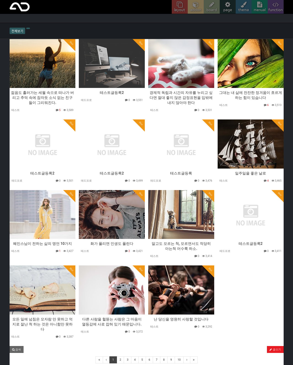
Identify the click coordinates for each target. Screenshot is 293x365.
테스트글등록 (181, 173)
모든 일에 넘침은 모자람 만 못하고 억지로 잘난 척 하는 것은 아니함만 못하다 (42, 324)
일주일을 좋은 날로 (250, 173)
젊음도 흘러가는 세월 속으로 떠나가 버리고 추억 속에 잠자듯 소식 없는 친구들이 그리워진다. (42, 97)
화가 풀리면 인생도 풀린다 (111, 243)
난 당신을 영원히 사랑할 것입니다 (181, 319)
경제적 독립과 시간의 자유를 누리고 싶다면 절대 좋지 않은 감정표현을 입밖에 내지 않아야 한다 (181, 97)
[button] (17, 349)
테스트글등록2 (112, 92)
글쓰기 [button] (275, 349)
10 (179, 359)
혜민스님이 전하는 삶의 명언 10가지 (42, 243)
